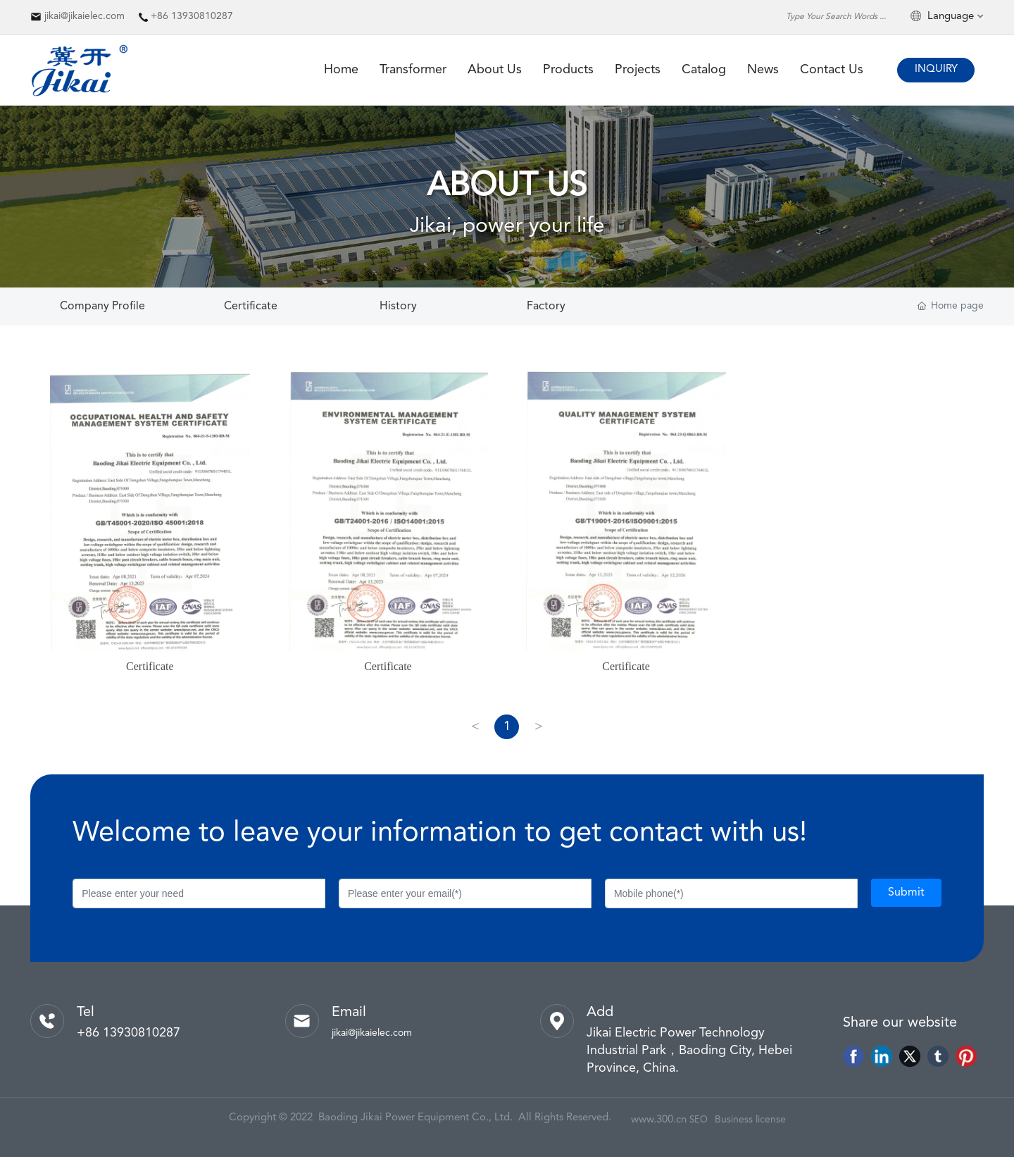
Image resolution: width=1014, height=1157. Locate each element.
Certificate (250, 306)
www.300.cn (659, 1120)
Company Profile (102, 306)
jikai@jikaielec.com (84, 16)
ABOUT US (507, 187)
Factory (546, 306)
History (398, 306)
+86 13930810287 (192, 16)
